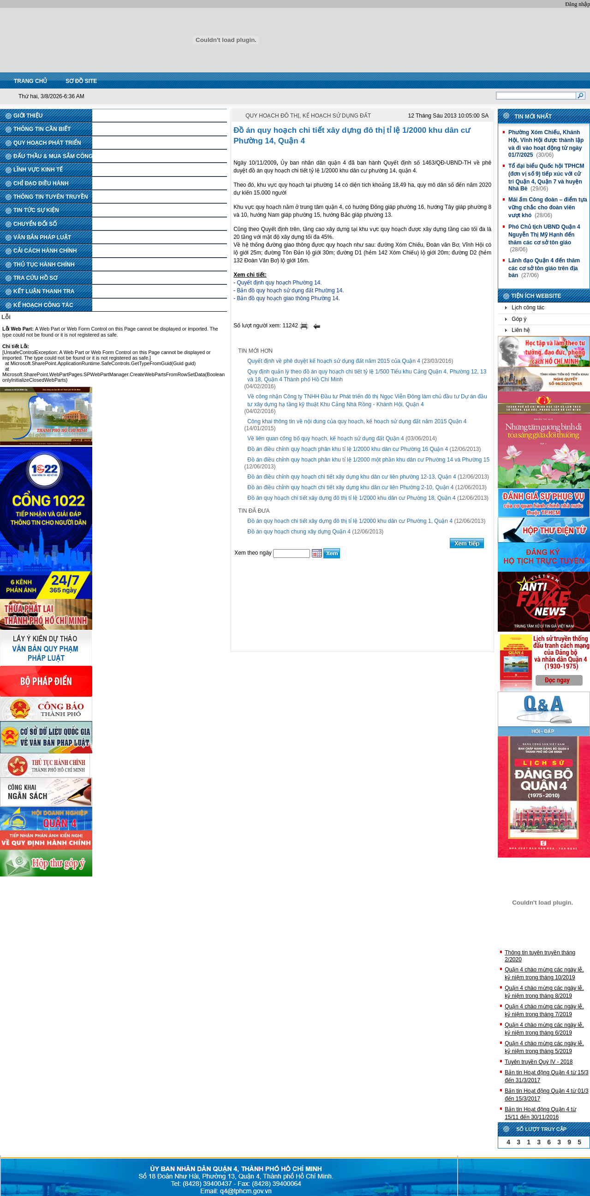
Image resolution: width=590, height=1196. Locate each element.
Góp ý (519, 319)
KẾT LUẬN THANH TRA (43, 291)
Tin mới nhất (533, 116)
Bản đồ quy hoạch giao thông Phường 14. (288, 298)
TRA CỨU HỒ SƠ (35, 278)
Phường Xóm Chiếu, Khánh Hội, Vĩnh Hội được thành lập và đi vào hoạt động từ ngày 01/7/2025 (546, 143)
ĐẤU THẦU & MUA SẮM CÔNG (53, 156)
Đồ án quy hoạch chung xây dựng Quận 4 (299, 531)
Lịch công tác (528, 307)
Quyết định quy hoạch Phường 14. (279, 282)
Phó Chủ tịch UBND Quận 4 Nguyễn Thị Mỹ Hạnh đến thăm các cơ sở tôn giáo (544, 235)
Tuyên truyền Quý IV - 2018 (538, 1062)
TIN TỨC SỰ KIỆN (36, 210)
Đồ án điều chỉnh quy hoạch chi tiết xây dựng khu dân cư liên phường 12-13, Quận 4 (351, 477)
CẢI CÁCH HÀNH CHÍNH (45, 251)
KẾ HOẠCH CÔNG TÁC (43, 305)
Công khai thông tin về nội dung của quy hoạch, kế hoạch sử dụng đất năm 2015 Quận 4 (356, 421)
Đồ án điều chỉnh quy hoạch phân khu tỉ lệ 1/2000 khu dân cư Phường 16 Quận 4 (347, 449)
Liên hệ (521, 330)
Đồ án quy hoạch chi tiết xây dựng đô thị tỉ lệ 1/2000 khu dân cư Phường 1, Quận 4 (350, 521)
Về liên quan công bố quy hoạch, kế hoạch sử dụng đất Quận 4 (325, 438)
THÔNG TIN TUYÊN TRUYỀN (50, 197)
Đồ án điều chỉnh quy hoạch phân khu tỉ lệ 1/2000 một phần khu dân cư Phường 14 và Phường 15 (368, 459)
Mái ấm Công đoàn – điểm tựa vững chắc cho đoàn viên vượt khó (547, 207)
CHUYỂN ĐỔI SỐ (35, 224)
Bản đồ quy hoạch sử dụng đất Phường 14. (290, 290)
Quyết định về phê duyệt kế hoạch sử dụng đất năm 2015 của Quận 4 (333, 361)
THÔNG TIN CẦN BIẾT (42, 129)
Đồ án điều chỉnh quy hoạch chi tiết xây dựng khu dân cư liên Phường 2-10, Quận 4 (350, 487)
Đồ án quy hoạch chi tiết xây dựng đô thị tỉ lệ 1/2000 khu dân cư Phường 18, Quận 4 (351, 498)
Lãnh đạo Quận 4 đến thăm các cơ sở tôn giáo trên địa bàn (544, 267)
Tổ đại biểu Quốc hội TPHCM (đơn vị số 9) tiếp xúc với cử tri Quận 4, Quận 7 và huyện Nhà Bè (546, 177)
